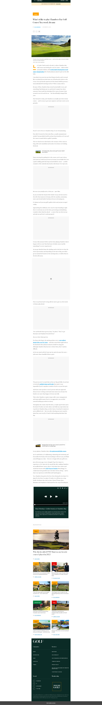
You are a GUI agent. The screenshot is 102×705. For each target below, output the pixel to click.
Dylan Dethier (56, 578)
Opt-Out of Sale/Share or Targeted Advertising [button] (60, 668)
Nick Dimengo (56, 597)
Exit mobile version (51, 703)
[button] (37, 31)
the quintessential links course (58, 451)
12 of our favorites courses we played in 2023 (60, 631)
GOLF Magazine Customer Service (60, 658)
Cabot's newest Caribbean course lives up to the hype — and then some (41, 631)
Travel (36, 531)
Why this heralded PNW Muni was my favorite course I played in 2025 (50, 553)
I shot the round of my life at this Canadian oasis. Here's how (40, 612)
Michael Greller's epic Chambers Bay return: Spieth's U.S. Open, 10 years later (60, 574)
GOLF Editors (56, 634)
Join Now (62, 0)
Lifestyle (35, 661)
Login (66, 0)
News (54, 602)
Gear (34, 658)
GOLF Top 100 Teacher (51, 468)
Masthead (54, 651)
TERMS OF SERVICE (56, 661)
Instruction (37, 602)
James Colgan (56, 616)
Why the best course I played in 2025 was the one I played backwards (41, 574)
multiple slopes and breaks (47, 384)
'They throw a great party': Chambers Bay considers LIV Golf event (59, 613)
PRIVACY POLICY (55, 664)
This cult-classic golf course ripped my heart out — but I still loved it (41, 593)
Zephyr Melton (38, 634)
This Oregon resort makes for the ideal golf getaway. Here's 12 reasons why (60, 593)
